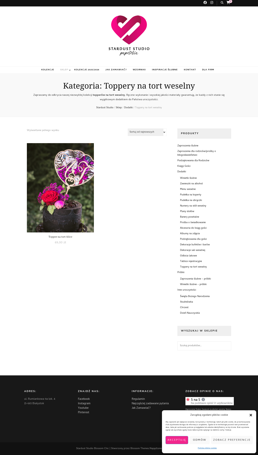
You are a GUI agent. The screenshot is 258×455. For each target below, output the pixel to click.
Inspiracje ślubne (165, 70)
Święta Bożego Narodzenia (195, 297)
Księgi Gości (183, 166)
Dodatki (181, 172)
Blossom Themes (139, 449)
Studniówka (186, 302)
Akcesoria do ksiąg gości (193, 228)
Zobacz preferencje (232, 440)
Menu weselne (188, 189)
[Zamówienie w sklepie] (147, 132)
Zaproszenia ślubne (187, 146)
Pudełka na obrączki (191, 200)
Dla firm (208, 70)
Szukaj (226, 346)
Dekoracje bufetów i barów (195, 245)
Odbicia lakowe (188, 256)
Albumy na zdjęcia (190, 234)
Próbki (180, 273)
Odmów (199, 440)
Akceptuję (177, 440)
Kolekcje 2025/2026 (86, 70)
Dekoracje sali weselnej (192, 250)
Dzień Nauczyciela (190, 313)
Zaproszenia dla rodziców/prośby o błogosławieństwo (196, 153)
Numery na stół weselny (193, 206)
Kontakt (190, 70)
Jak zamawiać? (116, 70)
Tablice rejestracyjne (191, 261)
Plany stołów (187, 212)
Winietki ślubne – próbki (193, 285)
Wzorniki (139, 70)
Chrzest (184, 308)
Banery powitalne (189, 217)
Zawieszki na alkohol (191, 184)
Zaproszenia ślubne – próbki (195, 279)
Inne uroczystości (186, 290)
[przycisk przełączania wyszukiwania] (222, 2)
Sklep (64, 70)
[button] (251, 415)
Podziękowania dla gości (193, 239)
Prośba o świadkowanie (193, 223)
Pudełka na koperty (190, 195)
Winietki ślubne (188, 178)
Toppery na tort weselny (193, 267)
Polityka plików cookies (207, 448)
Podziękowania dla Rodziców (193, 161)
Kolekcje (47, 70)
